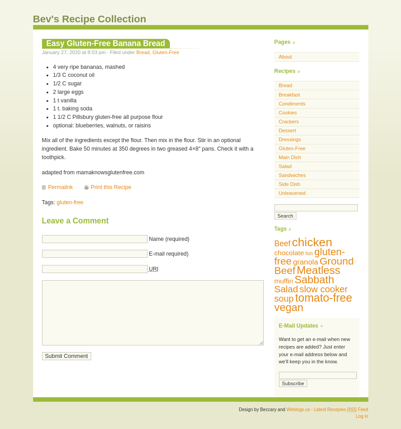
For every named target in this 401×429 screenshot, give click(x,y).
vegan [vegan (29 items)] (289, 307)
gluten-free (70, 202)
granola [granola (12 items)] (305, 262)
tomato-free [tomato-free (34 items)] (323, 297)
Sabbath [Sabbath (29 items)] (314, 279)
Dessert (287, 130)
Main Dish (290, 157)
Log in (362, 416)
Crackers (289, 121)
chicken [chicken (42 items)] (312, 242)
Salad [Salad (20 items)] (286, 289)
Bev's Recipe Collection (90, 19)
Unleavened (292, 193)
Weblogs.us (298, 409)
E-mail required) (169, 254)
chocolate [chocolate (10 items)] (289, 253)
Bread (143, 52)
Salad (285, 166)
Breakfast (289, 94)
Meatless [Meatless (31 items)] (319, 270)
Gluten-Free (165, 52)
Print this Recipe (111, 187)
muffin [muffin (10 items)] (283, 281)
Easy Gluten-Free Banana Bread (105, 43)
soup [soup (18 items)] (284, 298)
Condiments (292, 103)
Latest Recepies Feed (341, 409)
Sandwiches (292, 175)
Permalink (60, 187)
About (285, 56)
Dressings (290, 139)
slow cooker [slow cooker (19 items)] (324, 289)
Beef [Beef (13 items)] (282, 243)
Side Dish (289, 184)
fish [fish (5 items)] (309, 253)
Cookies (288, 112)
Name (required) (169, 239)
